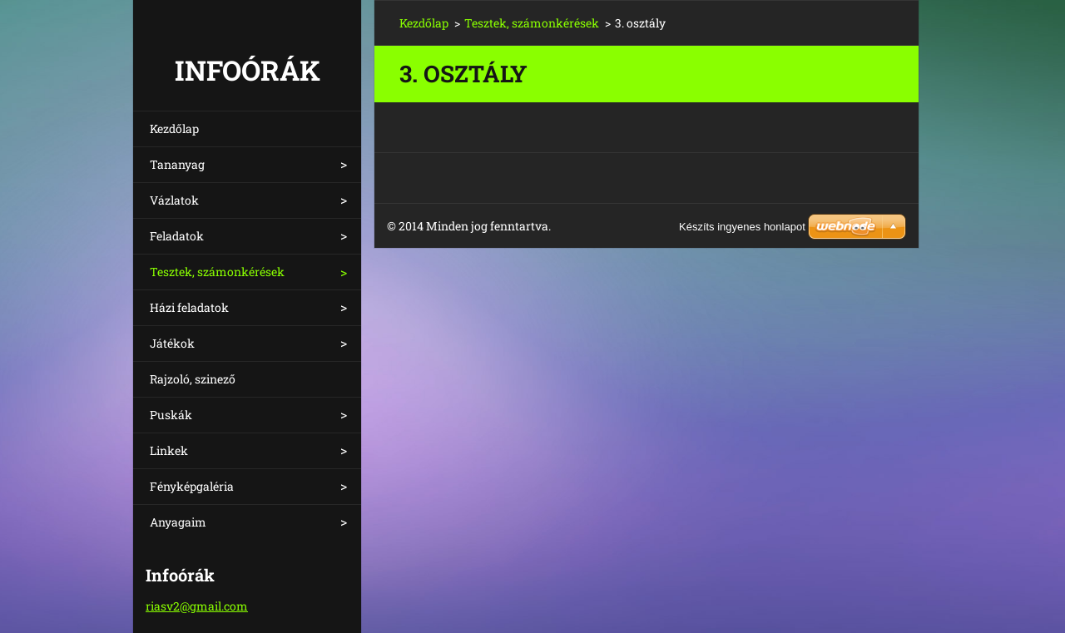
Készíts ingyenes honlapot (742, 226)
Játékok (172, 343)
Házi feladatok (189, 307)
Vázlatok (174, 200)
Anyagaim (178, 522)
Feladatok (177, 236)
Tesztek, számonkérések (217, 271)
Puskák (171, 415)
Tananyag (177, 164)
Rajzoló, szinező (192, 379)
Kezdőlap (174, 128)
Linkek (169, 450)
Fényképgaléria (192, 486)
